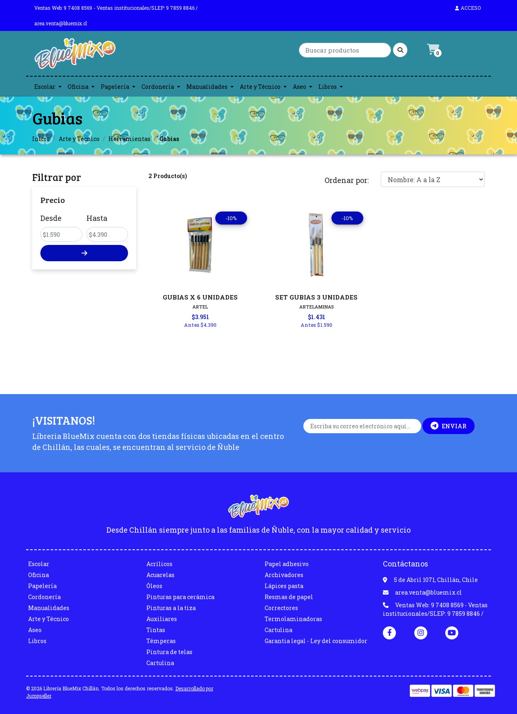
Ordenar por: (347, 180)
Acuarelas (160, 575)
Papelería (115, 86)
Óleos (154, 586)
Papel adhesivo (287, 564)
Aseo (299, 86)
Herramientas (129, 139)
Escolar (44, 86)
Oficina (78, 86)
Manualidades (207, 86)
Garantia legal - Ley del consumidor (316, 641)
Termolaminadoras (293, 619)
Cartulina (160, 663)
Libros (327, 86)
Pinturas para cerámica (180, 597)
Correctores (281, 608)
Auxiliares (161, 619)
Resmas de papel (289, 597)
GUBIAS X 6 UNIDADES (200, 297)
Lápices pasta (284, 586)
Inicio (41, 139)
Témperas (161, 641)
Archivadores (284, 575)
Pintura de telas (169, 652)
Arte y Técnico (260, 86)
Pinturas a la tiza (171, 608)
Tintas (155, 630)
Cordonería (157, 86)
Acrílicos (159, 564)
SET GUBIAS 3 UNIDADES (316, 297)
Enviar (448, 426)
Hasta (96, 218)
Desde (51, 218)
